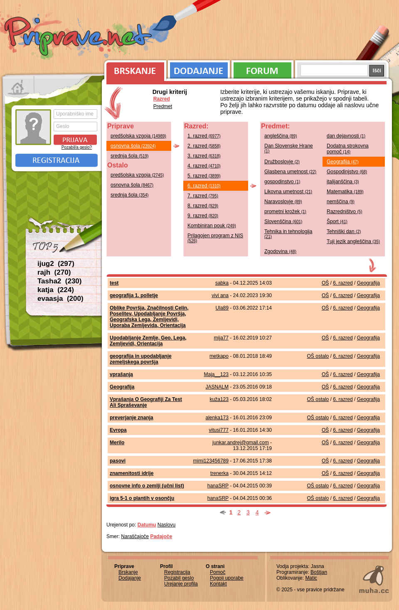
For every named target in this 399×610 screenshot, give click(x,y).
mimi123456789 (211, 461)
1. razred (204, 136)
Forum (262, 68)
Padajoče (161, 536)
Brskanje (134, 68)
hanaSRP (218, 486)
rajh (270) (54, 272)
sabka (222, 283)
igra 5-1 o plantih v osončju (142, 498)
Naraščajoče (135, 536)
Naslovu (166, 525)
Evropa (118, 430)
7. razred (202, 196)
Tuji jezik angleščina (353, 241)
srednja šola (129, 156)
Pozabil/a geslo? (77, 147)
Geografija (343, 162)
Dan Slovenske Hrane (288, 148)
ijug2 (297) (55, 264)
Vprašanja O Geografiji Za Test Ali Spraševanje (146, 402)
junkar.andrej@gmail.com (240, 442)
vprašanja (121, 374)
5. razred (204, 176)
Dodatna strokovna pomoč (348, 149)
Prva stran (18, 87)
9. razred (202, 216)
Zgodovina (280, 251)
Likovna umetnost (288, 191)
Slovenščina (283, 221)
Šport (337, 221)
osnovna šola (133, 146)
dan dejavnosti (346, 136)
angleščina (280, 136)
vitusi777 (219, 430)
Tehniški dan (344, 231)
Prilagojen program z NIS (215, 238)
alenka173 (217, 418)
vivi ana (220, 295)
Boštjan (318, 572)
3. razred (204, 156)
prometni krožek (285, 211)
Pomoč (217, 572)
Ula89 (222, 308)
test (114, 283)
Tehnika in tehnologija (288, 234)
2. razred (204, 146)
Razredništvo (344, 211)
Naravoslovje (283, 201)
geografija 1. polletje (134, 295)
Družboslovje (282, 162)
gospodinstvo (282, 181)
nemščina (341, 201)
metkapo (219, 356)
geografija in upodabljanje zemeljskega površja (141, 359)
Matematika (345, 191)
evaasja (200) (60, 299)
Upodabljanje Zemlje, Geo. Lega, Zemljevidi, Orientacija (148, 341)
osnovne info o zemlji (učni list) (147, 486)
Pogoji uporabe (227, 578)
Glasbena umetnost (290, 172)
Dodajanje (199, 68)
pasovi (118, 461)
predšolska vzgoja (138, 136)
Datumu (147, 525)
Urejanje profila (181, 584)
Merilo (117, 442)
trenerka (219, 473)
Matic (311, 578)
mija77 (221, 338)
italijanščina (343, 181)
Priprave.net (79, 37)
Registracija (56, 160)
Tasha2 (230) (59, 281)
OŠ (325, 283)
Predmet (162, 106)
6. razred (204, 186)
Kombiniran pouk (211, 226)
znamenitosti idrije (131, 473)
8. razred (202, 206)
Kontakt (218, 584)
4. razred (204, 166)
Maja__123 (216, 374)
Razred (161, 99)
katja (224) (55, 290)
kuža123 (219, 399)
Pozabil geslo (179, 578)
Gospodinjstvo (347, 172)
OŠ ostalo (318, 356)
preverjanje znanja (131, 418)
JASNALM (217, 387)
